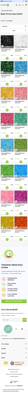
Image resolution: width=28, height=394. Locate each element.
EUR (26, 1)
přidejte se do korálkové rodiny (14, 301)
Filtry (19, 30)
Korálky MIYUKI (8, 10)
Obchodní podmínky (14, 376)
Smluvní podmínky (15, 391)
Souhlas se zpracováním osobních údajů (14, 374)
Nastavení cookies (14, 371)
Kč (23, 1)
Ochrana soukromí (6, 391)
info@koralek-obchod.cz (19, 338)
